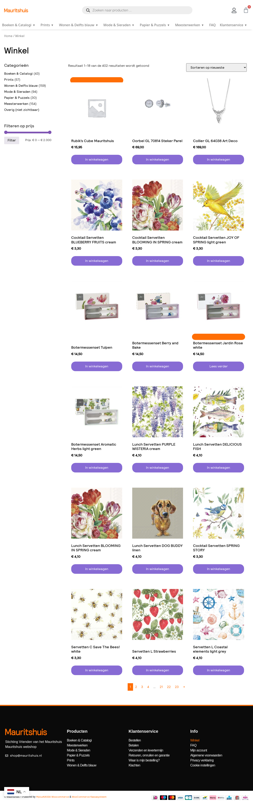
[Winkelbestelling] (216, 67)
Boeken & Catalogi (19, 25)
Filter (11, 140)
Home (8, 36)
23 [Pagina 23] (177, 687)
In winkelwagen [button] (96, 159)
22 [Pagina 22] (169, 687)
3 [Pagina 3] (142, 687)
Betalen (134, 745)
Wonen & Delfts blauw (79, 25)
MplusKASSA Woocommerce (52, 796)
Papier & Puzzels (155, 25)
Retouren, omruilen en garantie (149, 755)
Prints (48, 25)
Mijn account (198, 750)
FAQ (212, 25)
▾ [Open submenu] (34, 25)
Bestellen (135, 740)
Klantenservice (234, 25)
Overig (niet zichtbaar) (21, 110)
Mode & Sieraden (119, 25)
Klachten (134, 765)
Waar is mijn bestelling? (144, 760)
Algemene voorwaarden (206, 755)
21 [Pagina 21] (161, 687)
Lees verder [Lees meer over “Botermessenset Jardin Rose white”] (218, 366)
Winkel (194, 740)
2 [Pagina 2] (136, 687)
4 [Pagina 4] (148, 687)
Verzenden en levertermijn (146, 750)
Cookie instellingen (202, 765)
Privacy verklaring (202, 760)
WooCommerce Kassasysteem (89, 796)
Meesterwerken (190, 25)
